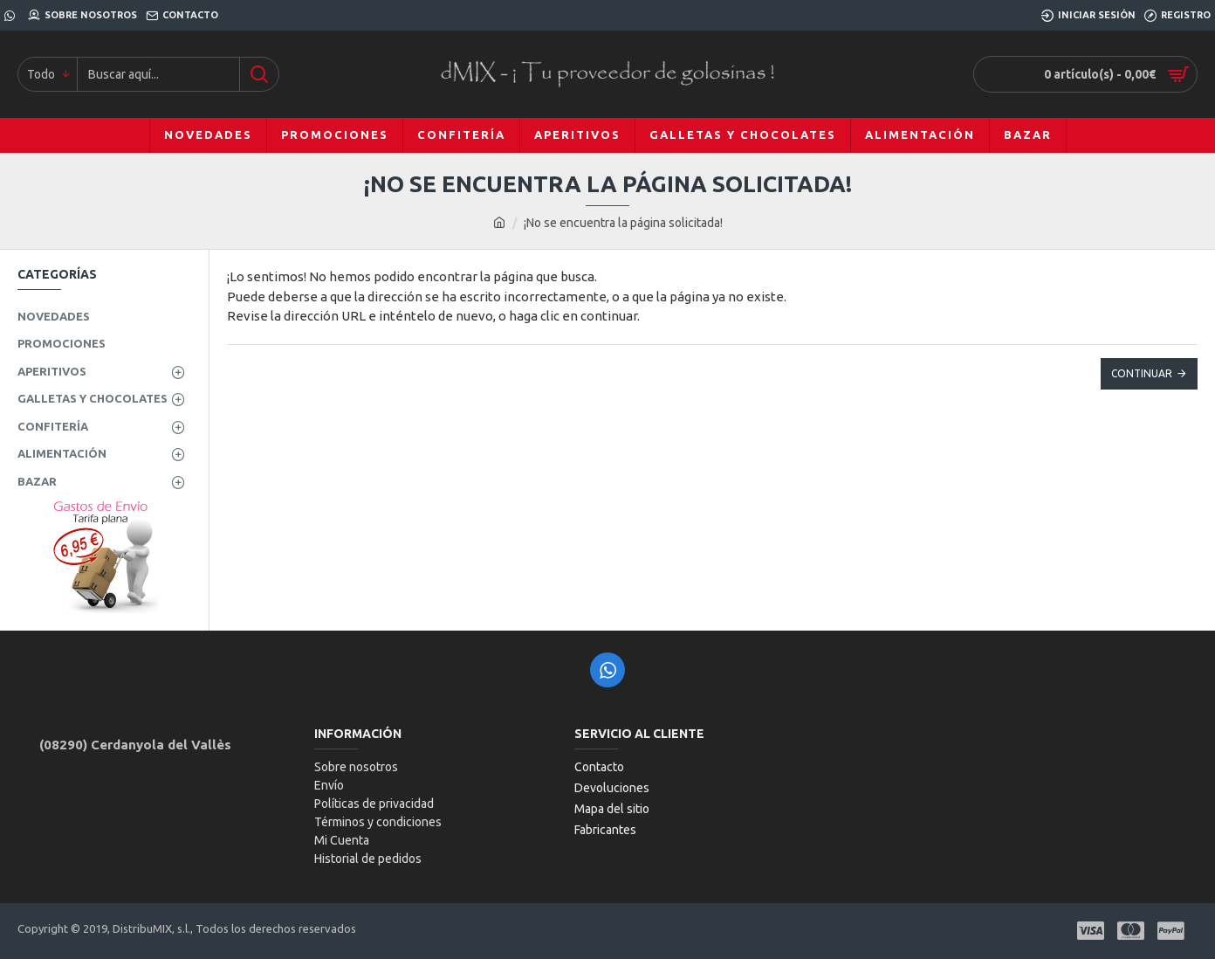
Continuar (1141, 373)
